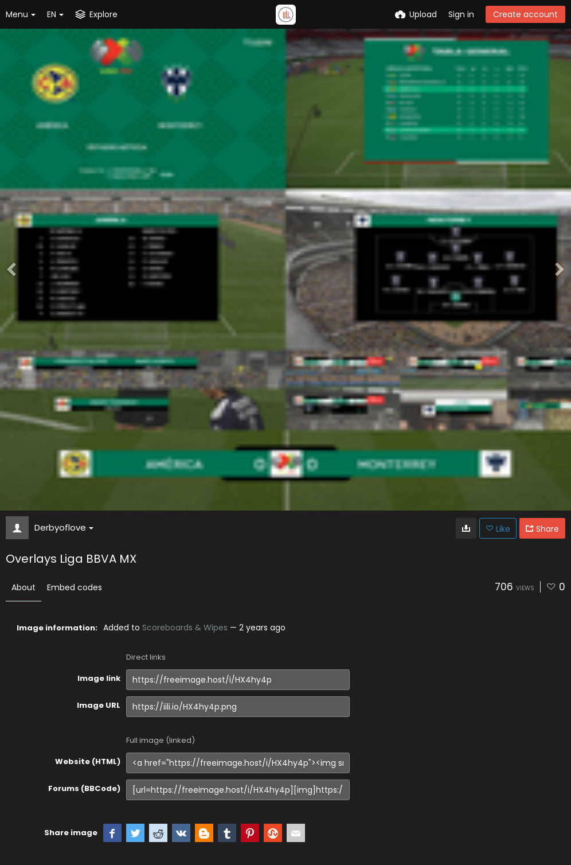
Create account (525, 14)
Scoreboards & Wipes (185, 627)
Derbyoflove (63, 527)
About (23, 587)
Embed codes (74, 587)
